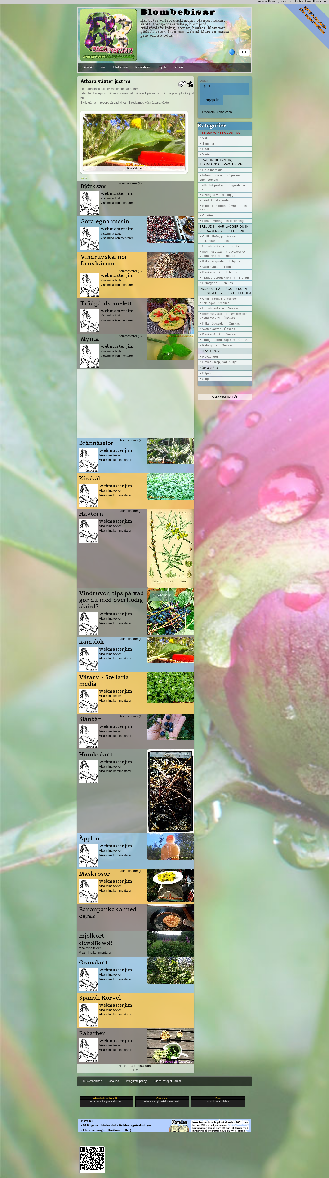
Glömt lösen (224, 112)
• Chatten (207, 215)
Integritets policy (136, 1081)
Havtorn (91, 513)
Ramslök (91, 641)
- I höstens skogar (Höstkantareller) (104, 1130)
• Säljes (205, 379)
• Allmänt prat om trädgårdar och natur (224, 187)
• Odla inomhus (211, 170)
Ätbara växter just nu (220, 132)
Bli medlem (207, 112)
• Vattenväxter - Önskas (217, 329)
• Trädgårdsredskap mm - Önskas (224, 340)
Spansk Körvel (100, 997)
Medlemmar (120, 67)
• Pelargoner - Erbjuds (216, 283)
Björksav (93, 186)
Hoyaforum (210, 351)
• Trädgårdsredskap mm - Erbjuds (225, 277)
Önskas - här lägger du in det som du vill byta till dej (225, 291)
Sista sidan (144, 1066)
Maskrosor (94, 873)
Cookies (114, 1081)
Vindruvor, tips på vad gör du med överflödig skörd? (111, 600)
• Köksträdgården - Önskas (220, 323)
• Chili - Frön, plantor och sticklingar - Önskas (219, 301)
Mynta (89, 339)
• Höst (204, 149)
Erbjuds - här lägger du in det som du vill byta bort (224, 229)
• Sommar (207, 143)
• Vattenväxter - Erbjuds (217, 266)
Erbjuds (161, 67)
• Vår (203, 138)
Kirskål (89, 478)
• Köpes (206, 373)
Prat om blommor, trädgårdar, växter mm (221, 162)
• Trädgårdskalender (215, 200)
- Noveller (85, 1121)
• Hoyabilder (209, 356)
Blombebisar (178, 12)
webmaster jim (117, 193)
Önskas (178, 67)
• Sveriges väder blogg (217, 195)
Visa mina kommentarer (117, 203)
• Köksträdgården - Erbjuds (220, 261)
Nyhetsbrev (142, 67)
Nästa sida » (127, 1066)
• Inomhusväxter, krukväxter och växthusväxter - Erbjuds (224, 254)
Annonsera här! (225, 397)
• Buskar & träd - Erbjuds (218, 272)
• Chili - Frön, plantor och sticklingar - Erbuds (219, 238)
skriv (103, 67)
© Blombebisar (92, 1081)
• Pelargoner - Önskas (216, 345)
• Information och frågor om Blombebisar (220, 177)
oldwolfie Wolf (95, 943)
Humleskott (96, 754)
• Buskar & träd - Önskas (218, 334)
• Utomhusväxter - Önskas (219, 308)
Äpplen (89, 838)
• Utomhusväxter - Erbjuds (219, 246)
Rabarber (92, 1033)
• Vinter (205, 154)
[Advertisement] (135, 402)
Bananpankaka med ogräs (107, 912)
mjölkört (91, 935)
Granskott (93, 962)
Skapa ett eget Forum (167, 1081)
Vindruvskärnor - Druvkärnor (106, 260)
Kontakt (88, 67)
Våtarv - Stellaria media (104, 680)
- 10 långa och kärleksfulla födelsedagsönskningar (114, 1125)
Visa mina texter (112, 198)
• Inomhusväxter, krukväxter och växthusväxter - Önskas (224, 316)
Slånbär (90, 719)
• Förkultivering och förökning (222, 221)
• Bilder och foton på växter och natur (223, 208)
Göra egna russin (104, 221)
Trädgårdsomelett (106, 303)
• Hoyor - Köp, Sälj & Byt (218, 362)
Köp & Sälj (209, 367)
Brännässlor (96, 443)
